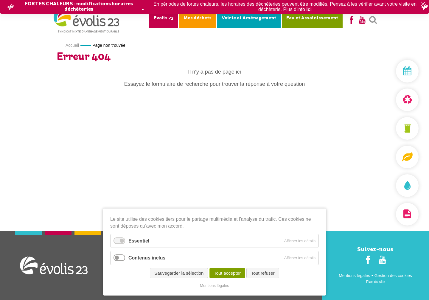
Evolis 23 (163, 18)
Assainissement (393, 185)
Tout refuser (262, 273)
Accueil (72, 45)
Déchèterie (393, 99)
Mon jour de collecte (393, 71)
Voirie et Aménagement (249, 18)
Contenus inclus (146, 257)
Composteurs (393, 157)
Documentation (393, 214)
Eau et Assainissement (312, 18)
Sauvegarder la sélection (178, 273)
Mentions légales (354, 275)
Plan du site (375, 282)
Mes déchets (198, 18)
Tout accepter (227, 273)
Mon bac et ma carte (393, 128)
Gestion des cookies (393, 275)
